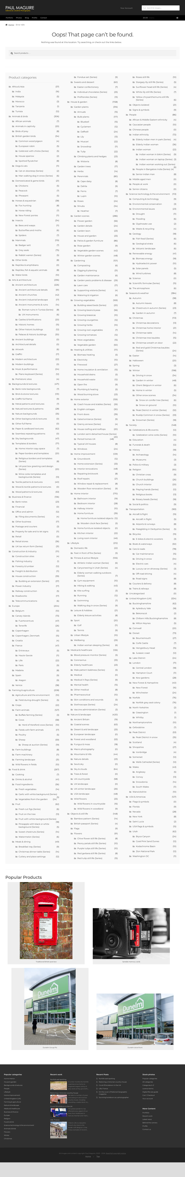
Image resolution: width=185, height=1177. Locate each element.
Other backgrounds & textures (31, 419)
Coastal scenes (81, 724)
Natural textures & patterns (29, 409)
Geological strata (144, 243)
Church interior (143, 484)
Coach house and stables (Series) (94, 404)
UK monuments (30, 314)
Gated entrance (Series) (89, 419)
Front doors (83, 414)
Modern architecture (26, 359)
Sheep (22, 740)
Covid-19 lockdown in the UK (110, 1085)
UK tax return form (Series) (29, 546)
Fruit (17, 804)
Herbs (80, 171)
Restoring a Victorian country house (113, 1082)
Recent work (147, 1116)
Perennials (82, 176)
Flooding (140, 219)
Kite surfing (83, 590)
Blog (27, 18)
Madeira (19, 670)
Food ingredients (24, 784)
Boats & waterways (142, 544)
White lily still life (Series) (148, 92)
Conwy (139, 777)
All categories (147, 1082)
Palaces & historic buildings (33, 334)
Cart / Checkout (148, 1095)
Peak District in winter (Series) (151, 410)
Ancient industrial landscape (33, 300)
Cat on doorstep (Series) (31, 171)
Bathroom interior (86, 498)
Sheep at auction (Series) (35, 745)
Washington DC (141, 856)
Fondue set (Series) (87, 77)
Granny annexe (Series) (89, 424)
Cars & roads (139, 549)
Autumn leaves (144, 303)
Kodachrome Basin (145, 846)
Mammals (20, 240)
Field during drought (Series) (33, 700)
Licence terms (147, 1089)
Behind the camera (149, 1123)
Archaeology (142, 454)
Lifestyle (75, 543)
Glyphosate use (144, 224)
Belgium (19, 611)
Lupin (83, 196)
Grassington (142, 712)
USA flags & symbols (143, 826)
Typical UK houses (86, 444)
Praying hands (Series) (147, 489)
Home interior (81, 493)
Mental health (81, 685)
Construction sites (24, 556)
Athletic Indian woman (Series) (93, 563)
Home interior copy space (32, 448)
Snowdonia (141, 782)
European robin (27, 146)
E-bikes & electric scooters (149, 539)
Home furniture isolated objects (97, 518)
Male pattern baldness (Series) (89, 670)
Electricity (82, 360)
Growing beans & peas (88, 310)
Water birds (21, 275)
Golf (79, 625)
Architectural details (25, 344)
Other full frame (23, 423)
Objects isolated (141, 105)
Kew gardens (142, 678)
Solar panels (142, 268)
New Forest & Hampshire (145, 683)
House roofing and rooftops (91, 429)
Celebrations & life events (145, 430)
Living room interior (87, 538)
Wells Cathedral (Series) (148, 762)
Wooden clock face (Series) (94, 523)
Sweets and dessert (84, 82)
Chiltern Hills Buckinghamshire (152, 618)
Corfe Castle (142, 643)
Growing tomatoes (87, 335)
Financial (20, 507)
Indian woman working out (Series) (157, 164)
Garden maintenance (88, 275)
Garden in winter (144, 380)
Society (133, 425)
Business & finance (21, 497)
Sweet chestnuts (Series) (31, 832)
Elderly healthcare (83, 665)
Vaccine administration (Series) (89, 709)
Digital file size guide (150, 1092)
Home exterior (81, 399)
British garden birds (25, 136)
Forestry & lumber (24, 566)
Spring (136, 365)
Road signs (141, 578)
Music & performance (26, 369)
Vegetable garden (86, 345)
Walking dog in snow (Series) (92, 605)
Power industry (23, 586)
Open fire (82, 384)
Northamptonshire (142, 722)
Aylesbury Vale (143, 608)
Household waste (86, 379)
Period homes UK (86, 439)
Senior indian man (145, 174)
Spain (18, 675)
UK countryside (82, 779)
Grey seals (24, 250)
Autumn (137, 298)
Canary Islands (22, 616)
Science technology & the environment (149, 194)
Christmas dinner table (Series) (34, 852)
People (132, 115)
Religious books (144, 494)
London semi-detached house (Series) (97, 434)
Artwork (19, 349)
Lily (82, 136)
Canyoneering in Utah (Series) (92, 568)
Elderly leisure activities (89, 615)
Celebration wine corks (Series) (151, 435)
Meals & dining (22, 842)
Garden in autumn (145, 313)
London (137, 663)
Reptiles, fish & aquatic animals (31, 270)
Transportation (136, 509)
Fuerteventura (26, 621)
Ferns (83, 191)
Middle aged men (142, 179)
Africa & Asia (18, 86)
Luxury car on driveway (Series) (152, 569)
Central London (144, 668)
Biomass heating (86, 355)
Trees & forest (81, 774)
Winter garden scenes (88, 255)
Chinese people (141, 129)
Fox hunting (25, 205)
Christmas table (144, 333)
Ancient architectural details (33, 290)
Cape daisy (86, 181)
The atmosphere (141, 288)
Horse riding (25, 210)
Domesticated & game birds (29, 181)
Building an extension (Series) (34, 581)
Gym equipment (86, 580)
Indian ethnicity (141, 134)
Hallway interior (85, 508)
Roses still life (143, 77)
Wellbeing (79, 640)
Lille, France (103, 1089)
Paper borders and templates (34, 453)
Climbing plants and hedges (92, 156)
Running (81, 595)
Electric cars (142, 564)
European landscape (84, 734)
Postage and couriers (26, 526)
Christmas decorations (147, 323)
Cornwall (137, 628)
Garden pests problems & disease (94, 280)
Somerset (138, 757)
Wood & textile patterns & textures (33, 487)
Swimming (83, 600)
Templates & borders (26, 443)
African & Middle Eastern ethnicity (150, 120)
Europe (16, 606)
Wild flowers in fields (26, 764)
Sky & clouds (80, 769)
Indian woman (143, 149)
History (136, 450)
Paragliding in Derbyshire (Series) (153, 529)
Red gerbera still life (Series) (91, 853)
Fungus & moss (82, 744)
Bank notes (21, 502)
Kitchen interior (85, 533)
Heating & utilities (83, 350)
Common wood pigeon (31, 141)
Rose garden (83, 246)
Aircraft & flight (140, 514)
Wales (136, 767)
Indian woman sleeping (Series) (93, 645)
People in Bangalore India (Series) (153, 169)
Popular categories (149, 1079)
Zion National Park (145, 851)
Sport (77, 620)
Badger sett (25, 245)
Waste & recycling (145, 229)
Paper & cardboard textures (29, 428)
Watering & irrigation (88, 295)
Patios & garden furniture (90, 241)
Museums (141, 459)
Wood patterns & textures (28, 492)
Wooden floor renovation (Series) (94, 488)
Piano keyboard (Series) (31, 374)
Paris (21, 665)
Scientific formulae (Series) (146, 283)
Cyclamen (86, 126)
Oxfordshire (139, 727)
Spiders (22, 235)
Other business (23, 521)
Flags (76, 828)
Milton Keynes (143, 623)
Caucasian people (142, 124)
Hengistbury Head (145, 648)
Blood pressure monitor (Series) (90, 655)
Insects (19, 220)
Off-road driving (144, 574)
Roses (80, 201)
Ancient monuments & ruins (33, 305)
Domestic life (80, 548)
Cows (21, 720)
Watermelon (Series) (29, 837)
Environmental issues (144, 209)
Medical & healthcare (81, 650)
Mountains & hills (82, 754)
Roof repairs (83, 478)
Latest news (147, 1119)
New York (137, 816)
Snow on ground (147, 405)
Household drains (86, 374)
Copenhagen (22, 630)
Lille (21, 660)
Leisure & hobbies (83, 610)
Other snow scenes (146, 395)
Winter (136, 370)
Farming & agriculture (23, 690)
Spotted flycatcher (28, 161)
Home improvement (84, 454)
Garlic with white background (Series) (38, 794)
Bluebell (85, 122)
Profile (34, 18)
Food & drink (18, 769)
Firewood (82, 364)
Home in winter (144, 390)
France (18, 645)
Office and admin (24, 512)
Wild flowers (80, 799)
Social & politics (140, 504)
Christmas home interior (148, 328)
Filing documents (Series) (32, 516)
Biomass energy (144, 258)
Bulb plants (83, 117)
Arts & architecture (21, 280)
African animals (23, 121)
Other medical (81, 689)
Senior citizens (140, 189)
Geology (137, 234)
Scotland (137, 742)
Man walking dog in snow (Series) (36, 176)
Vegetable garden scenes (90, 250)
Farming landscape (25, 759)
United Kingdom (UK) (140, 598)
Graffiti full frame (23, 399)
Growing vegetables (84, 300)
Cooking (19, 774)
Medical (78, 675)
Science (137, 278)
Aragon (22, 680)
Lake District (139, 658)
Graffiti (18, 354)
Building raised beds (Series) (91, 305)
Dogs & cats (21, 166)
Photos (19, 18)
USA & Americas (137, 797)
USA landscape (81, 794)
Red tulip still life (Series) (89, 858)
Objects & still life (79, 814)
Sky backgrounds (24, 438)
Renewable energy (142, 253)
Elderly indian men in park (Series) (153, 139)
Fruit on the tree (27, 814)
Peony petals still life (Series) (91, 843)
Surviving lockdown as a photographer (114, 1097)
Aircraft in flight (144, 519)
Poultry (22, 735)
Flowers (78, 833)
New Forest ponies (28, 215)
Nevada (136, 811)
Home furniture (85, 513)
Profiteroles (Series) (87, 97)
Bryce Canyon (143, 836)
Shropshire (138, 747)
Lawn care (82, 285)
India (18, 91)
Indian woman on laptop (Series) (156, 159)
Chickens (23, 186)
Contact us (146, 1129)
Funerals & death (141, 445)
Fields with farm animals (31, 730)
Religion (137, 469)
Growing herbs (84, 325)
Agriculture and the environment (32, 695)
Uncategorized (137, 593)
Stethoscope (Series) (84, 704)
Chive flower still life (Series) (91, 838)
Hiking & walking (86, 585)
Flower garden (84, 221)
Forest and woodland (85, 739)
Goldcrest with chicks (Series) (34, 151)
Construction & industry (24, 551)
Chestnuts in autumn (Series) (151, 308)
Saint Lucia (138, 821)
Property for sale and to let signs (31, 531)
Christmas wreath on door (149, 343)
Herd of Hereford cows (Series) (37, 725)
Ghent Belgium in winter (148, 385)
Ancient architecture (26, 285)
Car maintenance (145, 554)
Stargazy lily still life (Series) (149, 82)
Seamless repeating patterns (30, 433)
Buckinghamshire (142, 603)
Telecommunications (26, 601)
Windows (82, 449)
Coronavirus (80, 660)
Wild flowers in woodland (90, 809)
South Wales (142, 787)
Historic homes (26, 324)
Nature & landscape (81, 714)
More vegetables (86, 340)
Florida (136, 806)
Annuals (81, 112)
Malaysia (19, 96)
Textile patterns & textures (29, 482)
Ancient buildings (24, 339)
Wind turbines (143, 273)
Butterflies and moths (30, 230)
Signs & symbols (141, 110)
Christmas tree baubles (148, 338)
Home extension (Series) (90, 464)
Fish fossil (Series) (145, 238)
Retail (18, 536)
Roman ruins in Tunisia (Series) (37, 310)
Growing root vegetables (90, 330)
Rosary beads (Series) (147, 499)
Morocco (19, 101)
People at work (140, 184)
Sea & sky (79, 764)
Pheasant (23, 195)
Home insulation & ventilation (92, 369)
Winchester (142, 692)
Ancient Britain (81, 719)
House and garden (86, 236)
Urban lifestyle (81, 635)
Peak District (139, 732)
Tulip (83, 151)
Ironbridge (141, 752)
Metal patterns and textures (29, 404)
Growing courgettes (87, 320)
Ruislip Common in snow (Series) (153, 415)
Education (138, 440)
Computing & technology (146, 199)
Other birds (21, 260)
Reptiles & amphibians (27, 265)
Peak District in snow (147, 737)
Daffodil (84, 131)
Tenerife (23, 625)
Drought (140, 214)
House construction (25, 576)
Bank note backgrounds (27, 389)
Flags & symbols (141, 801)
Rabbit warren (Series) (30, 255)
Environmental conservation (147, 204)
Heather (85, 211)
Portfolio (9, 18)
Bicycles (137, 534)
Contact (43, 18)
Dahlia (84, 186)
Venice (18, 685)
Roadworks (21, 596)
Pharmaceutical (82, 694)
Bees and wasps (27, 225)
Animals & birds (20, 116)
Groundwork (83, 459)
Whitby (140, 717)
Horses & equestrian (25, 200)
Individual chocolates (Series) (92, 92)
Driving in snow (144, 375)
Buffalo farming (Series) (30, 715)
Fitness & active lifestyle (86, 558)
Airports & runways (145, 524)
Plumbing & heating (87, 389)
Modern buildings (24, 364)
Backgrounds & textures (24, 384)
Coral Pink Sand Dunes (147, 841)
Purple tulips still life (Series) (91, 848)
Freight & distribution (26, 571)
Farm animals (22, 710)
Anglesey (140, 772)
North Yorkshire (141, 707)
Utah (135, 831)
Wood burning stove (88, 394)
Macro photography (84, 749)
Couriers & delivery (142, 583)
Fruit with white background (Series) (37, 819)
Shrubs (81, 206)
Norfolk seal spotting (107, 1079)
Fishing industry (23, 561)
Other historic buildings (31, 329)
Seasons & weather (139, 293)
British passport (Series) (86, 823)
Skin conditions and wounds (88, 700)
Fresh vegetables (27, 789)
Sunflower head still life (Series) (152, 87)
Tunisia (19, 111)
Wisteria (85, 161)
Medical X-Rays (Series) (86, 680)
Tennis (80, 630)
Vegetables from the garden (33, 799)
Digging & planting (87, 270)
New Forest (142, 687)
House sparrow (26, 156)
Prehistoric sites (23, 379)
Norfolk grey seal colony (148, 702)
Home (11, 25)
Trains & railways (141, 588)
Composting (83, 265)
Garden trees (84, 166)
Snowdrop (86, 146)
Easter (136, 355)
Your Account (126, 8)
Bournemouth (143, 638)
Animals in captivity (25, 126)
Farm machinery (23, 754)
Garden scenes (81, 216)
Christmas (138, 318)
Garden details (84, 226)
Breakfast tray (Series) (30, 847)
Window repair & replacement (92, 483)
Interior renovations (87, 469)
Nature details (81, 759)
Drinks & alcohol (23, 779)
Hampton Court (144, 673)
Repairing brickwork (87, 473)
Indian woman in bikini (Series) (155, 154)
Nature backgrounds (26, 414)
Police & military (141, 464)
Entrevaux (24, 650)
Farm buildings (23, 749)
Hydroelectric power (146, 263)
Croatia (19, 640)
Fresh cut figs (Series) (30, 809)
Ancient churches (28, 295)
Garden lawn (83, 231)
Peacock (23, 190)
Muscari (85, 141)
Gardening (79, 260)
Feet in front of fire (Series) (87, 553)
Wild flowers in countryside (91, 804)
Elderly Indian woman (147, 144)
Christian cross (143, 474)
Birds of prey (21, 131)
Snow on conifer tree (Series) (154, 400)
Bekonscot (141, 613)
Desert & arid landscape (86, 729)
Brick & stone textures (26, 394)
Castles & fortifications (30, 319)
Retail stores (21, 541)
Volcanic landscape (145, 248)
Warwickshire (139, 792)
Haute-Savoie (26, 655)
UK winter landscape (84, 789)
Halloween (138, 360)
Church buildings (145, 479)
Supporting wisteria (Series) (91, 290)
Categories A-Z (148, 1085)
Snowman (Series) (145, 420)
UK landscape (81, 784)
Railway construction (26, 591)
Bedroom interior (86, 503)
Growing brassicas (86, 315)
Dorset (136, 633)
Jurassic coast (143, 653)
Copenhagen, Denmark (27, 635)
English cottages (86, 409)
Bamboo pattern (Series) (86, 818)
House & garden (79, 102)
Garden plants (81, 107)
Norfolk (136, 697)
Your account (147, 1099)
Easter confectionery (88, 87)
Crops (18, 705)
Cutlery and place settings (32, 856)
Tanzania (19, 106)
